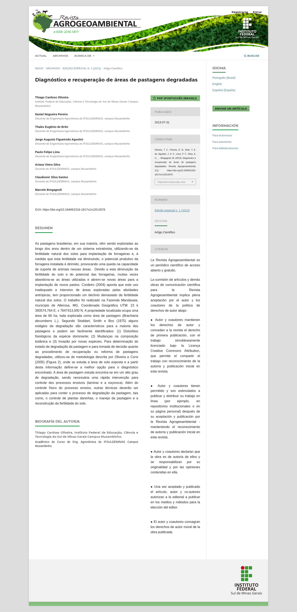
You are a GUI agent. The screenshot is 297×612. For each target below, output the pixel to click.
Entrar (257, 12)
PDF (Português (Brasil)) (176, 98)
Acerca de (83, 55)
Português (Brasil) (224, 77)
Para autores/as (221, 141)
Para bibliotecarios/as (225, 148)
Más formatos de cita (171, 182)
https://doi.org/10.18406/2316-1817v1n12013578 (74, 209)
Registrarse (240, 12)
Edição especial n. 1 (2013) (81, 68)
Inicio (39, 68)
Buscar (251, 55)
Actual (41, 55)
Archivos (60, 55)
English (217, 84)
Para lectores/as (222, 135)
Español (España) (223, 90)
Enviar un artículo (231, 108)
